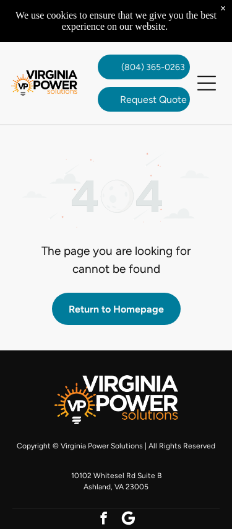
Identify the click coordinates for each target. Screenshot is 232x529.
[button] (206, 83)
